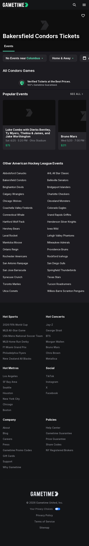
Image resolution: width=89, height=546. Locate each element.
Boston (7, 410)
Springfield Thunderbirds (61, 270)
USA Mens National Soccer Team (23, 335)
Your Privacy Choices (41, 509)
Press (6, 444)
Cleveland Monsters (58, 200)
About (6, 427)
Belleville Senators (57, 180)
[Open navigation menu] (84, 5)
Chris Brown (53, 352)
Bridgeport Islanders (58, 187)
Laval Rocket (10, 235)
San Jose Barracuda (14, 270)
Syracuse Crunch (12, 277)
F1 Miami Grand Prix (14, 347)
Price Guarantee (56, 438)
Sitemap (44, 527)
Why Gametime (12, 467)
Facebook (52, 393)
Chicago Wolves (12, 200)
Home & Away (63, 58)
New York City (11, 398)
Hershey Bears (11, 228)
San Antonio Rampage (15, 263)
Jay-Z (49, 324)
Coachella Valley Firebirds (18, 207)
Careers (7, 438)
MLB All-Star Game (14, 330)
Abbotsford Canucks (14, 173)
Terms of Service (44, 521)
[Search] (74, 5)
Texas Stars (54, 277)
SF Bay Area (10, 381)
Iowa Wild (52, 228)
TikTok (50, 376)
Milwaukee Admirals (58, 242)
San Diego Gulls (56, 263)
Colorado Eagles (56, 207)
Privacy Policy (44, 515)
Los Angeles (10, 376)
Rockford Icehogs (57, 256)
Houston (8, 393)
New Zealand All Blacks (17, 358)
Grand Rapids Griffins (59, 214)
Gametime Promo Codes (17, 450)
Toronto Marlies (12, 284)
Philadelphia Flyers (14, 352)
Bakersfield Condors (14, 180)
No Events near (25, 58)
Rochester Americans (15, 256)
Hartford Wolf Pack (14, 221)
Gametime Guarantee (59, 433)
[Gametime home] (17, 5)
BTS (48, 335)
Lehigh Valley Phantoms (60, 235)
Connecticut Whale (13, 214)
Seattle (7, 387)
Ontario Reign (10, 249)
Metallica (51, 358)
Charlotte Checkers (58, 194)
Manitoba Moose (12, 242)
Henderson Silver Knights (61, 221)
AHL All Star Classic (58, 173)
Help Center (53, 427)
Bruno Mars (53, 347)
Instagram (52, 381)
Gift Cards (9, 455)
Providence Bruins (57, 249)
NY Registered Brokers (59, 450)
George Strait (54, 330)
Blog (5, 433)
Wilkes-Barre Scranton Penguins (65, 290)
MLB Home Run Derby (16, 341)
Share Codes (53, 444)
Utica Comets (10, 290)
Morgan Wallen (55, 341)
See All (77, 93)
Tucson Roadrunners (59, 284)
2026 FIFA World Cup (15, 324)
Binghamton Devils (13, 187)
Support (7, 461)
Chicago (8, 404)
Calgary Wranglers (13, 194)
